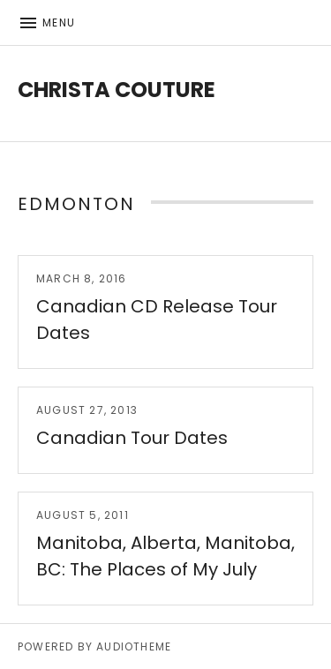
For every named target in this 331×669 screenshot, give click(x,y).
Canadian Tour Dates (132, 437)
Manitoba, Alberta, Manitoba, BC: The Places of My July (165, 556)
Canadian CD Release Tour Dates (156, 319)
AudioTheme (133, 646)
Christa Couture (116, 89)
